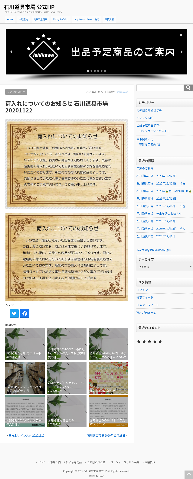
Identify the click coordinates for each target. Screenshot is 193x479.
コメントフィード (147, 305)
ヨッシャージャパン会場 (86, 19)
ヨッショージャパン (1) (153, 131)
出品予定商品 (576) (148, 125)
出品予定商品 (40, 19)
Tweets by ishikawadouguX (153, 250)
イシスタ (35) (144, 118)
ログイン (142, 290)
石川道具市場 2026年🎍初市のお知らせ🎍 (164, 191)
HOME (10, 19)
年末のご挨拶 (144, 168)
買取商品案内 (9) (149, 144)
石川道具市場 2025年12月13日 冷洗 (160, 229)
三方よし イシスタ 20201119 (26, 435)
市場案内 (23, 19)
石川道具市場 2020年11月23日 (106, 435)
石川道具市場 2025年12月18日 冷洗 (160, 206)
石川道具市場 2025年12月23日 (156, 176)
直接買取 (109, 19)
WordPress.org (145, 312)
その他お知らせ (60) (149, 110)
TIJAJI (101, 475)
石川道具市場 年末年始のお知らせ (159, 213)
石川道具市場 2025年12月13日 (156, 221)
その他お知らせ (61, 19)
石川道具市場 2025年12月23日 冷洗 (160, 183)
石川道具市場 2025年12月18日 (156, 198)
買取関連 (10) (144, 139)
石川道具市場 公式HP (29, 7)
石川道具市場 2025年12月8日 (155, 236)
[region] (96, 56)
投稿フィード (144, 297)
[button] (96, 52)
